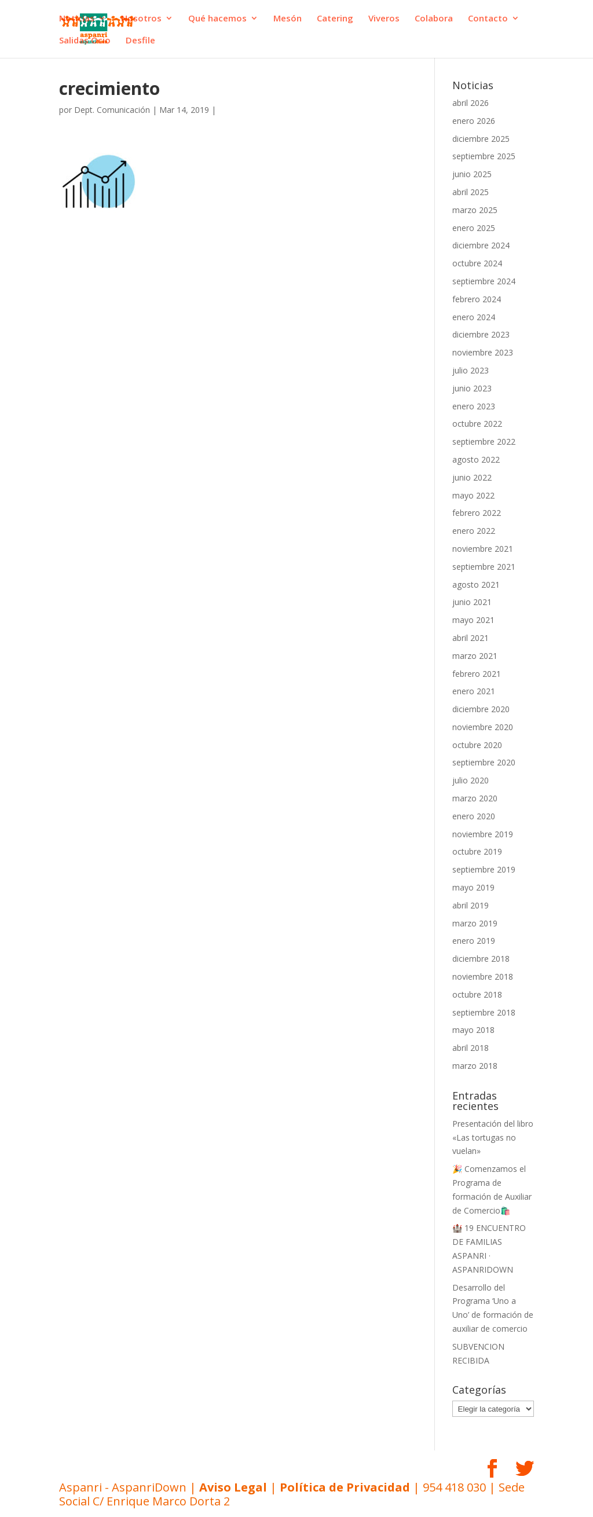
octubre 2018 (477, 994)
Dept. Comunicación (112, 109)
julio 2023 (470, 370)
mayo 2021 (473, 619)
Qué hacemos (217, 19)
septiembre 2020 (483, 762)
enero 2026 (473, 120)
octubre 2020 (477, 744)
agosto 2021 (476, 584)
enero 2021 (473, 691)
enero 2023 (473, 406)
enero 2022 (473, 530)
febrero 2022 (476, 512)
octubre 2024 (477, 263)
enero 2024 (473, 317)
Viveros (384, 19)
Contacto (488, 19)
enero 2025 (473, 227)
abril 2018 (470, 1047)
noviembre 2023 (482, 352)
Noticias (76, 19)
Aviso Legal (233, 1487)
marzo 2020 (474, 798)
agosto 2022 (476, 459)
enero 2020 (473, 816)
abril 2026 (470, 102)
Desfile (140, 41)
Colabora (434, 19)
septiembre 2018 (483, 1012)
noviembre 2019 (482, 834)
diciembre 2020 (481, 708)
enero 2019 (473, 940)
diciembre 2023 (481, 334)
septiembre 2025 (483, 156)
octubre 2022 (477, 423)
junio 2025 (472, 173)
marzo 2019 (474, 923)
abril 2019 (470, 905)
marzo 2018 (474, 1065)
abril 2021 (470, 637)
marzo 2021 (474, 655)
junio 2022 (472, 477)
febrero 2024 (476, 299)
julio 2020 (470, 780)
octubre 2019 (477, 851)
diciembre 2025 (481, 138)
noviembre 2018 (482, 976)
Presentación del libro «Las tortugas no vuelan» (492, 1137)
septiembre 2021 (483, 566)
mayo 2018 (473, 1029)
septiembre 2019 (483, 869)
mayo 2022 (473, 495)
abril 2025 (470, 191)
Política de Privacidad (345, 1487)
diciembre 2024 (481, 245)
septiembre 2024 (483, 281)
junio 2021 (472, 601)
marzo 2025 (474, 209)
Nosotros (141, 19)
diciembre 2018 (481, 958)
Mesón (287, 19)
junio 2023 (472, 388)
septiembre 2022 (483, 441)
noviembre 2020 (482, 726)
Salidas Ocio (85, 41)
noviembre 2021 (482, 548)
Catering (335, 19)
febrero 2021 (476, 673)
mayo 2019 (473, 887)
